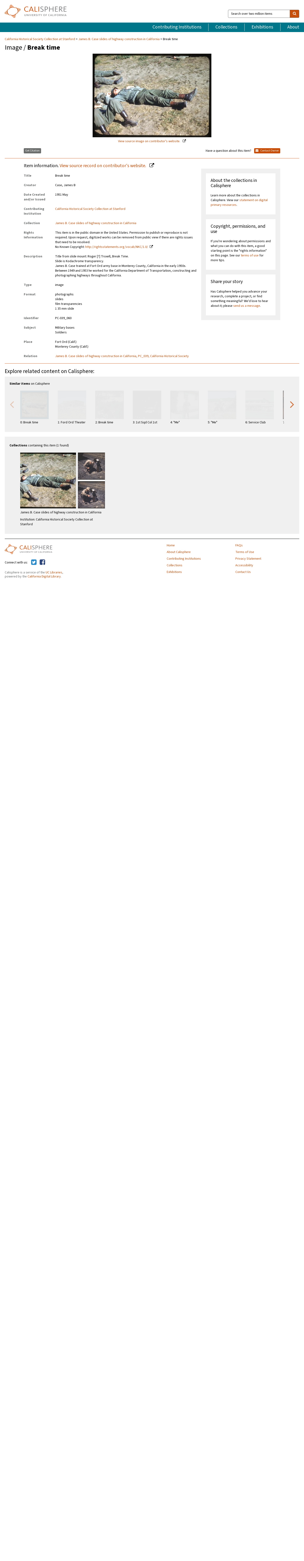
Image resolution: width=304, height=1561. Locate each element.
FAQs (239, 545)
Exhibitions (262, 27)
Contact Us (243, 572)
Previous (12, 404)
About (293, 27)
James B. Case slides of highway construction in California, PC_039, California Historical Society (122, 356)
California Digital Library (44, 576)
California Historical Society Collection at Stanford (40, 39)
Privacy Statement (248, 558)
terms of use (250, 255)
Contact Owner (267, 151)
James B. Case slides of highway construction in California (119, 39)
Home (171, 545)
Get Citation (32, 151)
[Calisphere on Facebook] (42, 562)
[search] (294, 14)
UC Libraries (54, 572)
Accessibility (244, 565)
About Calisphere (179, 552)
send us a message (246, 305)
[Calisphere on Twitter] (34, 562)
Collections (226, 27)
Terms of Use (244, 552)
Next (292, 404)
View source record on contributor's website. (103, 165)
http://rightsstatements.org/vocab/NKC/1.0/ (116, 247)
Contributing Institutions (176, 27)
